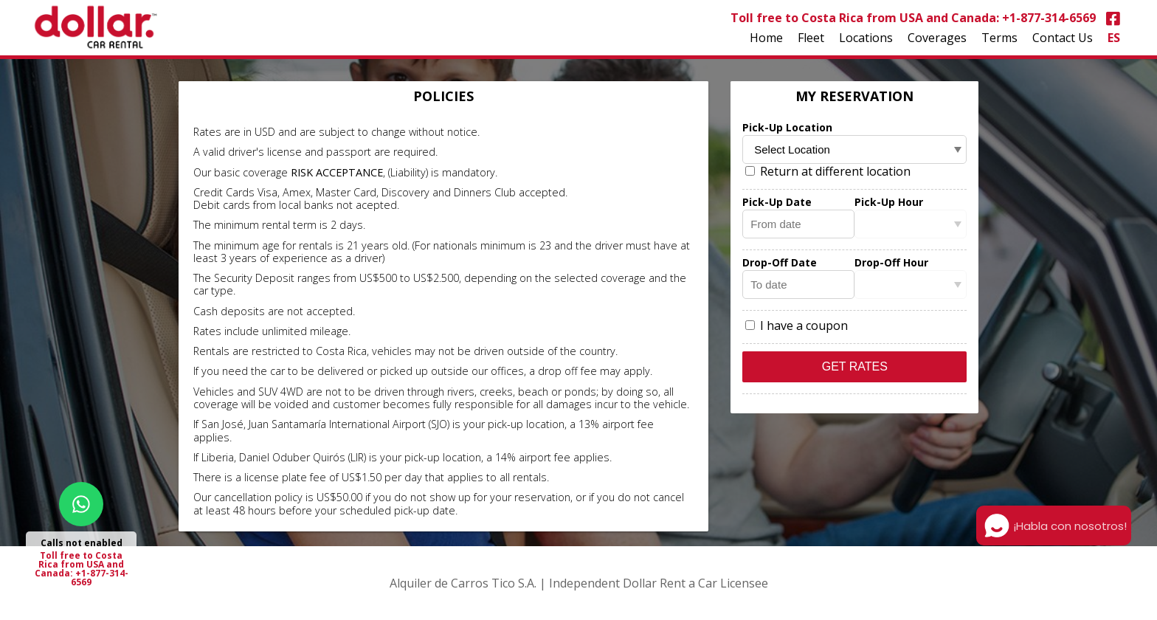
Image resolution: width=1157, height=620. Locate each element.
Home (766, 38)
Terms (999, 38)
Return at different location (828, 171)
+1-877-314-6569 (1049, 18)
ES (1114, 38)
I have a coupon (796, 325)
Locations (866, 38)
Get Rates (855, 366)
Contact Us (1062, 38)
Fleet (811, 38)
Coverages (937, 38)
